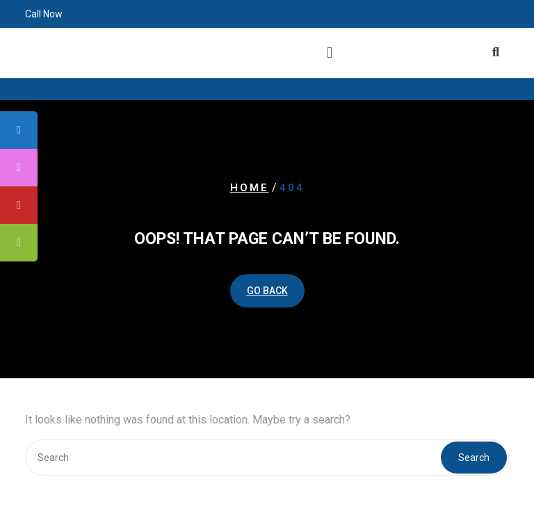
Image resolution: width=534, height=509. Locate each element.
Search (474, 457)
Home (249, 187)
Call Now (44, 12)
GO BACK (267, 290)
